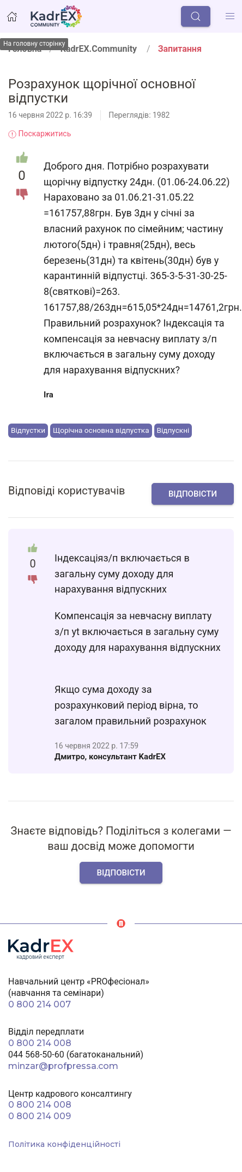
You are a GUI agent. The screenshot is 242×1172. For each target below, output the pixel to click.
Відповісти (192, 494)
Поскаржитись (39, 133)
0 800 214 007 (39, 1004)
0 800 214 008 (39, 1043)
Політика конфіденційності (64, 1144)
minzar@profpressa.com (63, 1066)
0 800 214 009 (39, 1116)
